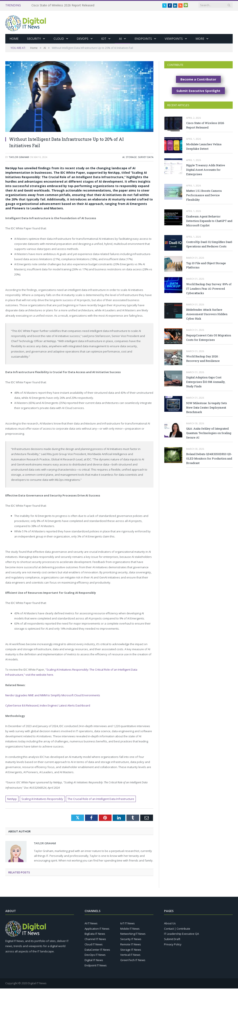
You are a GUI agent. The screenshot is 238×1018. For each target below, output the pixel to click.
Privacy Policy (172, 944)
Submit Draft (172, 939)
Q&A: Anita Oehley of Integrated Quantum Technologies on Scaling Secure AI (208, 433)
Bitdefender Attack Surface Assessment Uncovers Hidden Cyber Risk (206, 314)
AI (120, 39)
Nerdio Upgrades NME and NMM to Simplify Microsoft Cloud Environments (52, 695)
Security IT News (130, 939)
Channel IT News (95, 939)
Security (34, 39)
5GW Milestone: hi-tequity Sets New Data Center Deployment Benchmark (206, 407)
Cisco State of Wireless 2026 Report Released (62, 5)
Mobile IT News (130, 929)
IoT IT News (127, 923)
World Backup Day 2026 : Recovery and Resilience (203, 358)
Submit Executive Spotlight (198, 91)
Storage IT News (130, 950)
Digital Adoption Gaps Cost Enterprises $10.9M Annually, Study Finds (205, 381)
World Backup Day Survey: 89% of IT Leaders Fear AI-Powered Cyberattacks (208, 288)
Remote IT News (130, 944)
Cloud (59, 39)
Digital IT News (94, 960)
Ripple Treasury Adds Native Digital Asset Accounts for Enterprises (205, 169)
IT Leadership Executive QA (181, 934)
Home (14, 39)
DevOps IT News (95, 955)
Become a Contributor (198, 79)
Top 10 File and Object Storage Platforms (206, 265)
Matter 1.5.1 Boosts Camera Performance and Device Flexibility (204, 195)
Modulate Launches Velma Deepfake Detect (203, 146)
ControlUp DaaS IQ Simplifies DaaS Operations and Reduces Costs (209, 244)
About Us (170, 923)
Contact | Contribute (177, 929)
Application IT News (97, 929)
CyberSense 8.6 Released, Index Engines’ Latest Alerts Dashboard (47, 705)
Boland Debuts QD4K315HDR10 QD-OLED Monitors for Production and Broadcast (209, 458)
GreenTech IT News (132, 960)
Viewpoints (174, 39)
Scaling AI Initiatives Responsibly (42, 799)
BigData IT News (95, 934)
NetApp (12, 799)
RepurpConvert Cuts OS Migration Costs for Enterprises (208, 337)
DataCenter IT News (97, 950)
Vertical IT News (130, 955)
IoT (103, 39)
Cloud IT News (94, 944)
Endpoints (143, 39)
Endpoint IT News (96, 965)
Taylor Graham (19, 157)
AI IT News (91, 923)
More (200, 39)
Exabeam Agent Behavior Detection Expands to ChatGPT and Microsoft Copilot (209, 220)
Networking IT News (133, 934)
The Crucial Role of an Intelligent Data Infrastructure (101, 799)
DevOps (82, 39)
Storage (131, 157)
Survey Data (145, 157)
